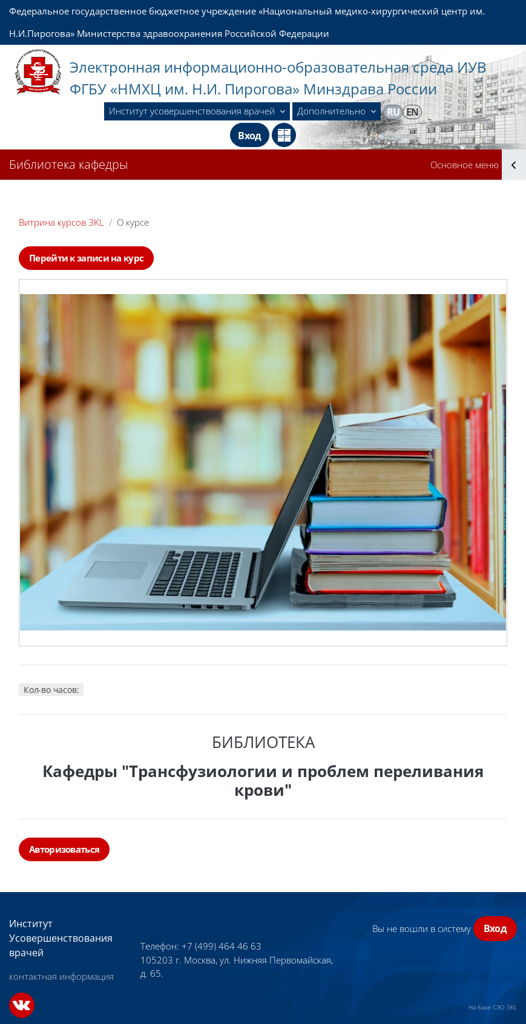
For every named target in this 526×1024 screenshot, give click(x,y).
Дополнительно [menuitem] (332, 111)
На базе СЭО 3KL (492, 1007)
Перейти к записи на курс (86, 258)
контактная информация (61, 976)
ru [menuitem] (393, 112)
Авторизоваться (64, 849)
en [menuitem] (412, 112)
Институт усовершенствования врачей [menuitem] (193, 111)
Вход (249, 135)
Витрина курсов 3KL (61, 222)
